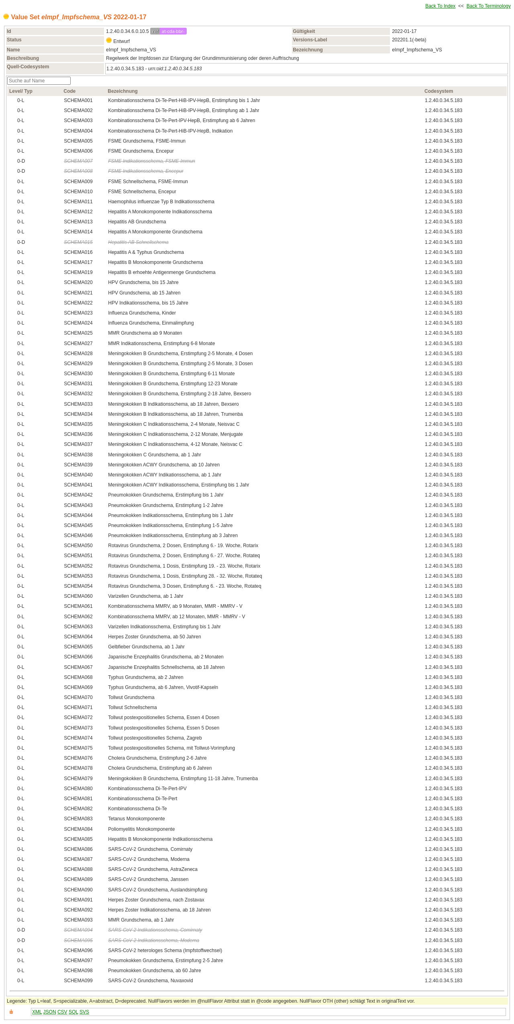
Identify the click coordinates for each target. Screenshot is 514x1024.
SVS (84, 1012)
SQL (73, 1012)
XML (37, 1012)
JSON (49, 1012)
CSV (62, 1012)
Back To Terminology (489, 6)
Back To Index (440, 6)
